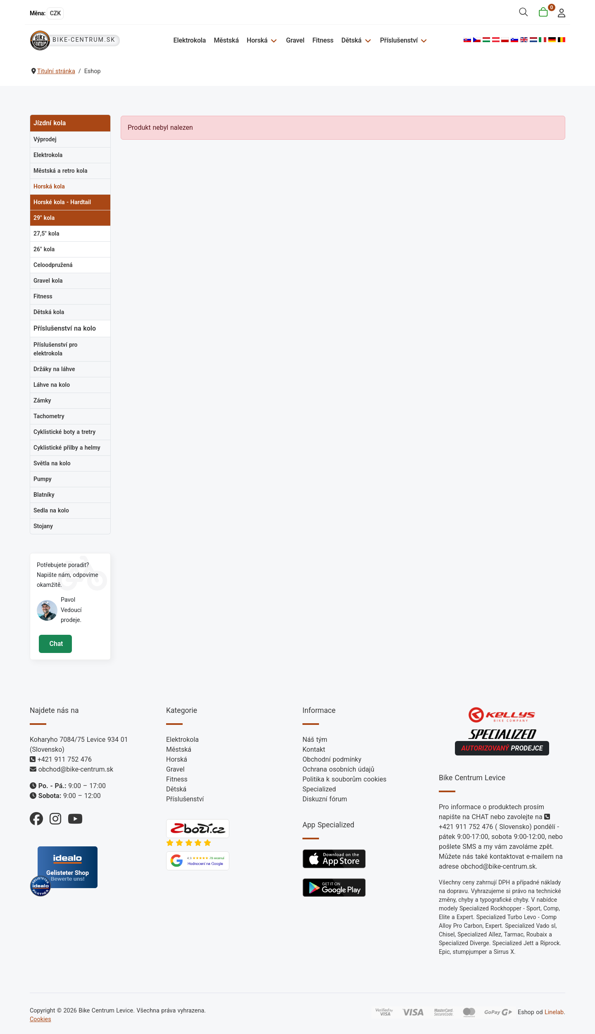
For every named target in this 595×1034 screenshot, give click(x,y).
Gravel (295, 40)
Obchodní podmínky (332, 759)
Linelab (554, 1012)
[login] (559, 12)
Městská (226, 40)
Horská (257, 40)
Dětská (351, 40)
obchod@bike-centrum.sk (75, 769)
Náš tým (314, 739)
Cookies (40, 1019)
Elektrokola (190, 40)
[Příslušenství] (423, 40)
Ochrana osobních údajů (338, 769)
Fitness (322, 40)
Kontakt (313, 749)
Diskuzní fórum (324, 799)
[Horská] (272, 40)
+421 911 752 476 (65, 759)
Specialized (319, 789)
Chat (55, 644)
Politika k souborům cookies (344, 779)
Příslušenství (399, 40)
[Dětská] (367, 40)
